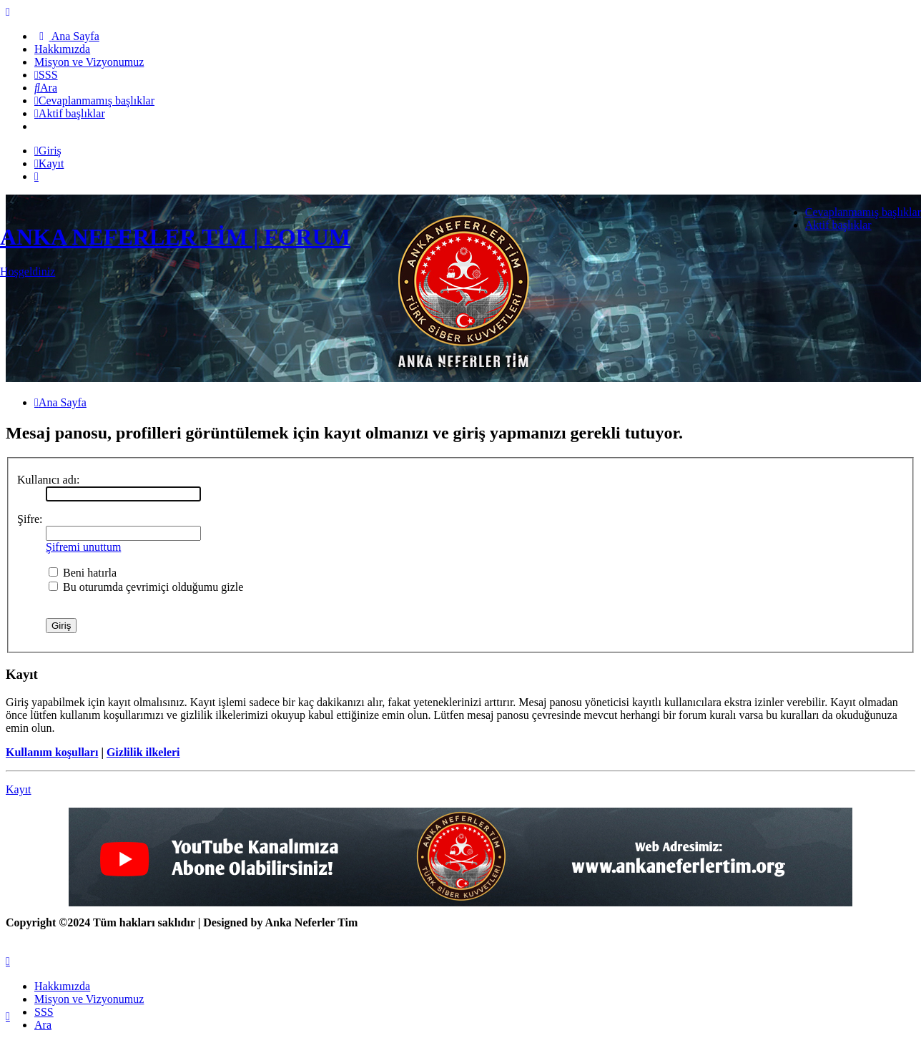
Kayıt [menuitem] (49, 163)
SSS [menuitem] (44, 1012)
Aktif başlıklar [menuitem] (838, 225)
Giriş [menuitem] (47, 151)
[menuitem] (66, 36)
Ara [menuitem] (42, 1025)
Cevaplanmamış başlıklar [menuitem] (863, 212)
